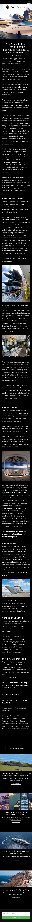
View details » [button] (16, 783)
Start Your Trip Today (16, 749)
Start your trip (16, 917)
